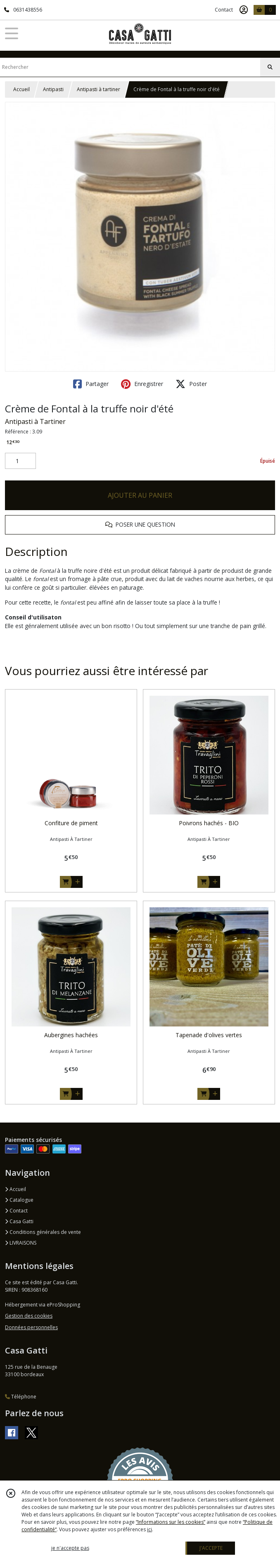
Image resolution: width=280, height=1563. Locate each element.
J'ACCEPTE (211, 1547)
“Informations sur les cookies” (170, 1521)
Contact (224, 9)
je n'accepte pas (70, 1547)
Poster (191, 384)
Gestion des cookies (28, 1315)
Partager (91, 384)
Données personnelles (31, 1327)
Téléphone (20, 1396)
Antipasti (53, 89)
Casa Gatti (19, 1221)
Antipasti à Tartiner (35, 421)
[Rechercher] (270, 67)
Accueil (21, 89)
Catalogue (19, 1199)
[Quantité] (20, 461)
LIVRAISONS (20, 1242)
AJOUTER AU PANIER (140, 495)
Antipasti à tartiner (98, 89)
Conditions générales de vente (43, 1232)
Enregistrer (142, 384)
